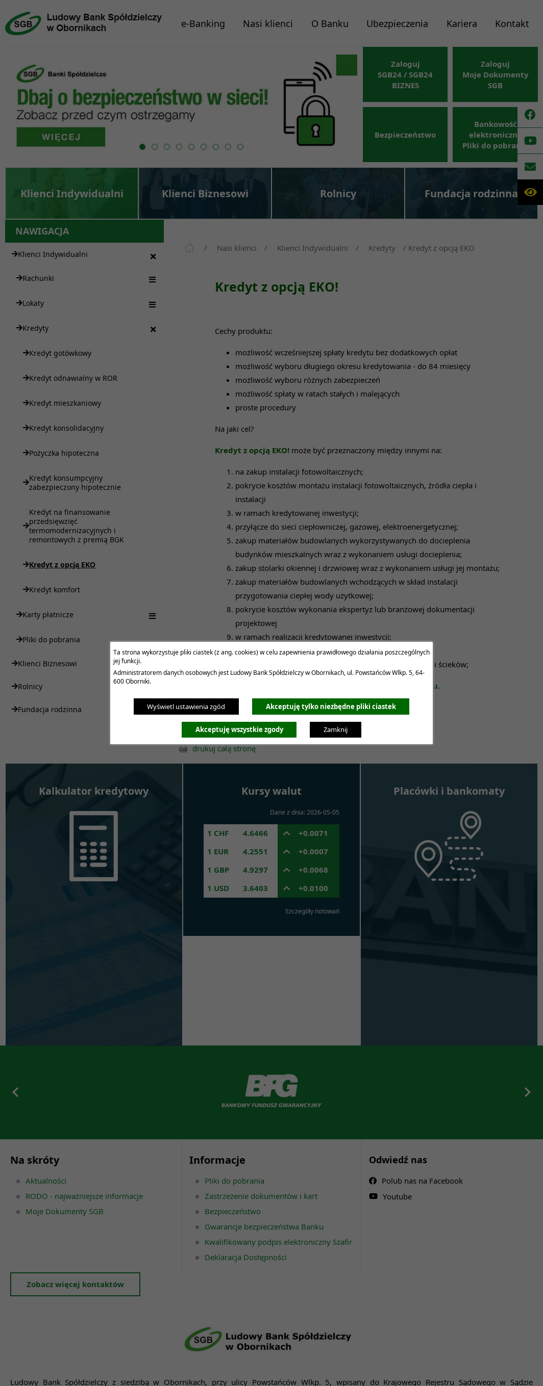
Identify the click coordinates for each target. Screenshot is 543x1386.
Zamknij (336, 729)
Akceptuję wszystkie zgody (239, 729)
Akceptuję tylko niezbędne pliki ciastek (331, 706)
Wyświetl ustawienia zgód (186, 706)
